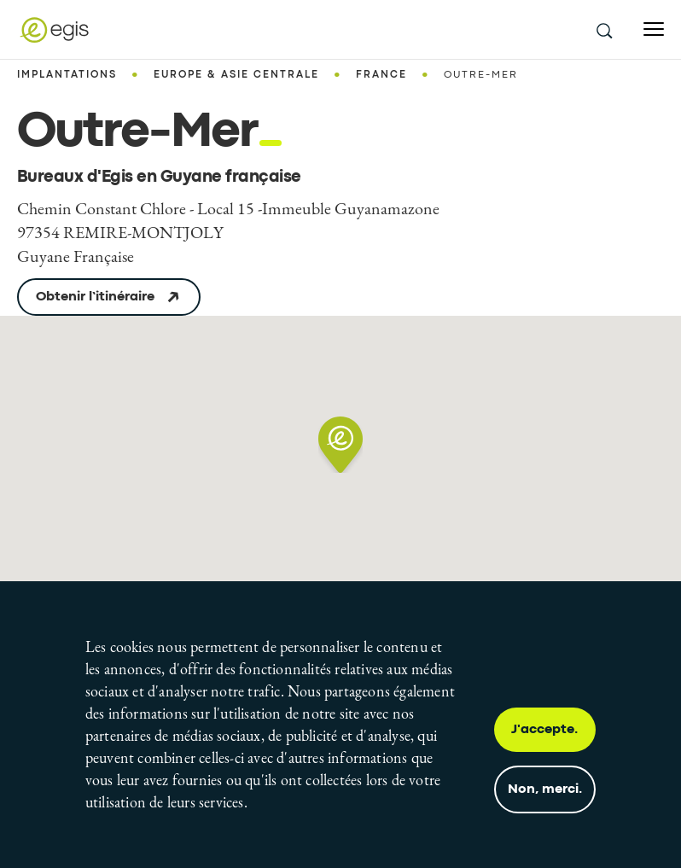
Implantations (67, 75)
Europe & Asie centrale (236, 75)
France (381, 75)
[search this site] (603, 29)
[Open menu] (653, 29)
